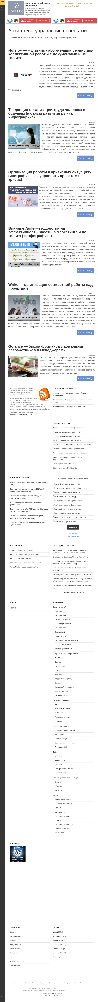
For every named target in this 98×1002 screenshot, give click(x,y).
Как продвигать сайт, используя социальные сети (72, 574)
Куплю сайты (70, 6)
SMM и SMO (59, 713)
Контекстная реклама (63, 619)
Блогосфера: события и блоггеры (65, 778)
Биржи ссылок (60, 628)
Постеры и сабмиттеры (64, 769)
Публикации (14, 961)
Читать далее (84, 96)
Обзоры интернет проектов (65, 743)
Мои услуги (88, 3)
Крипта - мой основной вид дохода (67, 513)
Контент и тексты (61, 695)
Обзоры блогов (60, 786)
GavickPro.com (53, 995)
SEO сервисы (60, 735)
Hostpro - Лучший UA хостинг (21, 559)
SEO (56, 704)
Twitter (31, 414)
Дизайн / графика (61, 691)
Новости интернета (62, 829)
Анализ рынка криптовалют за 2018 (66, 432)
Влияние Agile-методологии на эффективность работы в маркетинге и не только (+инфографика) (47, 232)
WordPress (59, 658)
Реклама (79, 3)
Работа (78, 6)
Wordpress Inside (16, 563)
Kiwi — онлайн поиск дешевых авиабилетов (70, 453)
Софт (55, 752)
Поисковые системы (62, 717)
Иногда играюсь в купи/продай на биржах (69, 501)
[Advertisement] (30, 438)
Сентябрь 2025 (58, 957)
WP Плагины (60, 666)
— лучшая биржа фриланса (69, 407)
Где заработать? (68, 3)
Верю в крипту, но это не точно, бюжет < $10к (71, 488)
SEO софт (59, 756)
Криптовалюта (60, 615)
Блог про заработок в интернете (37, 4)
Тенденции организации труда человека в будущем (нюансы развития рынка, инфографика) (46, 113)
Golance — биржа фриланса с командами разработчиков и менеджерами (46, 348)
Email (25, 414)
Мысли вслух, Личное (63, 799)
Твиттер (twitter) (61, 747)
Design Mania (15, 567)
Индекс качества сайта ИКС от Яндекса (68, 440)
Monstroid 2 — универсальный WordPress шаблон (72, 445)
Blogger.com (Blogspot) (63, 679)
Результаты (73, 533)
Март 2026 (57, 932)
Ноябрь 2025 (58, 949)
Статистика (59, 721)
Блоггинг (58, 782)
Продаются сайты (16, 944)
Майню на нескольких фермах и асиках (69, 505)
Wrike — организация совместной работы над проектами (50, 286)
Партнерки (59, 611)
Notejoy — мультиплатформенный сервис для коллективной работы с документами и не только (50, 54)
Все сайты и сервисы (61, 726)
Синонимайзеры (61, 773)
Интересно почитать (62, 816)
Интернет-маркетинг (62, 709)
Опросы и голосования (63, 804)
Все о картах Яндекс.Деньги (63, 464)
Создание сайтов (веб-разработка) (66, 654)
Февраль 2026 (58, 936)
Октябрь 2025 (58, 953)
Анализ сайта (60, 760)
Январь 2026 (58, 940)
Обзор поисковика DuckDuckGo (65, 468)
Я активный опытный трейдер (65, 497)
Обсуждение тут (73, 537)
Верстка (58, 662)
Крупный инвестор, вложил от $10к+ (68, 484)
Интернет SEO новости (64, 824)
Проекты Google (61, 739)
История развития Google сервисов (66, 436)
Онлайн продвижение (61, 700)
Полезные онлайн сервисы (65, 730)
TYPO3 (57, 670)
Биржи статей (60, 632)
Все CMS (58, 675)
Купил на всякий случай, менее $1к (67, 492)
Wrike (73, 326)
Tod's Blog (16, 8)
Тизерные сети (60, 636)
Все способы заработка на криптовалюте (68, 449)
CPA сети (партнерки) (63, 624)
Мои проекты (60, 812)
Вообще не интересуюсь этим (65, 522)
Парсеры (58, 764)
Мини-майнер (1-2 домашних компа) (68, 509)
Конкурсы (58, 790)
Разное (55, 795)
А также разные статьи (73, 592)
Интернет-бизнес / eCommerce (66, 640)
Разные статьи (60, 833)
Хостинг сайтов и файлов (64, 687)
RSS (20, 414)
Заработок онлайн (60, 607)
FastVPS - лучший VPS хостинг (21, 550)
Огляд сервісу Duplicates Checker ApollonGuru (70, 557)
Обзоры (58, 808)
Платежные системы (63, 644)
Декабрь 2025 (58, 944)
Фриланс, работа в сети (64, 649)
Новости (58, 820)
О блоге (58, 3)
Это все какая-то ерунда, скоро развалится (70, 517)
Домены (58, 683)
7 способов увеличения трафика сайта (68, 428)
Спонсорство (15, 965)
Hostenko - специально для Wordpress (24, 554)
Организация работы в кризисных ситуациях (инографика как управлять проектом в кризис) (49, 176)
